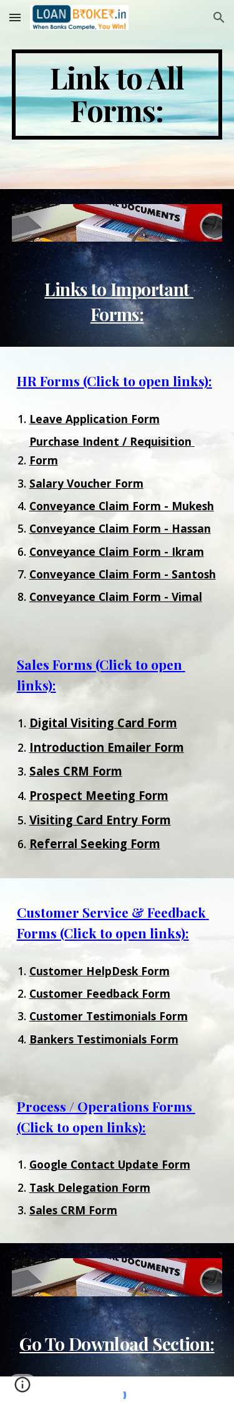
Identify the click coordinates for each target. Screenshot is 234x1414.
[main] (117, 94)
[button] (15, 17)
